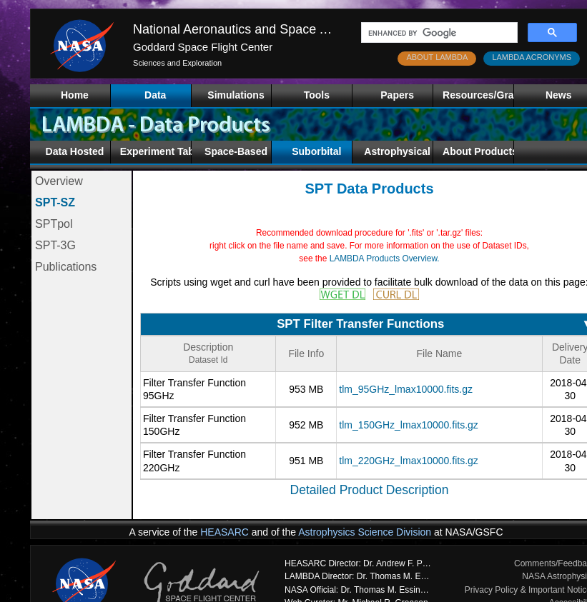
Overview (59, 181)
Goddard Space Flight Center (202, 47)
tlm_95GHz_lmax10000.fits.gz (406, 389)
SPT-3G (55, 245)
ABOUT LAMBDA (437, 57)
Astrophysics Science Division (364, 532)
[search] (438, 32)
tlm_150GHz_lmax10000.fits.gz (408, 425)
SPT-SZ (55, 202)
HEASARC (224, 532)
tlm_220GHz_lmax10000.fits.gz (408, 460)
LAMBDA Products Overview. (385, 259)
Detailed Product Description (369, 490)
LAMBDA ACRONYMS (531, 57)
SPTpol (53, 224)
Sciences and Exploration (177, 63)
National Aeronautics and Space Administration (266, 29)
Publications (66, 267)
